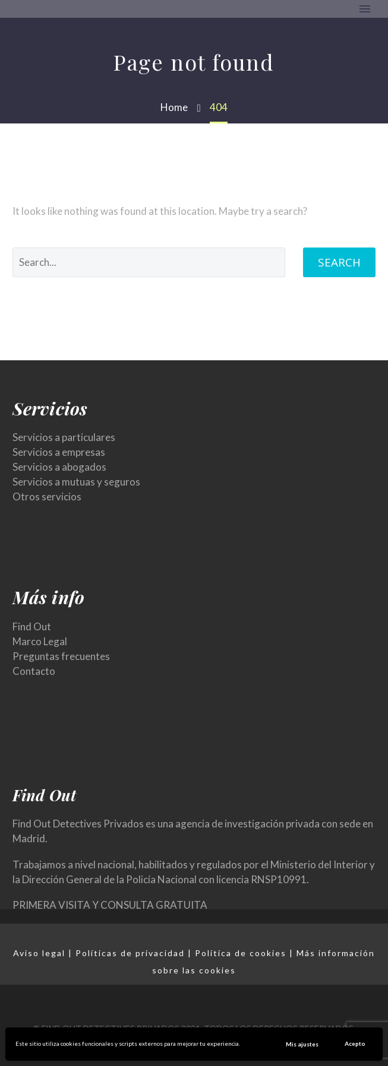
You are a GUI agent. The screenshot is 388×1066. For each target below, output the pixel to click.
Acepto (355, 1043)
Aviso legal (39, 953)
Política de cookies (240, 953)
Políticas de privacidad (130, 953)
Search (339, 262)
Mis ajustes (302, 1044)
